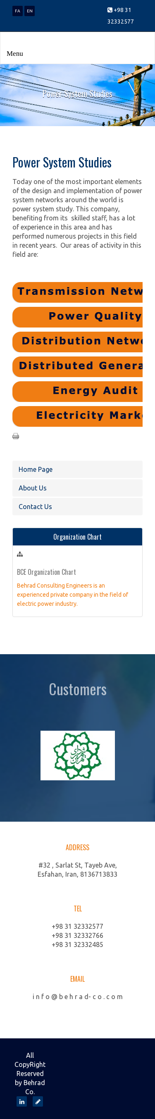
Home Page (35, 469)
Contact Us (35, 506)
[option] (77, 755)
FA (17, 11)
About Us (33, 488)
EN (30, 11)
